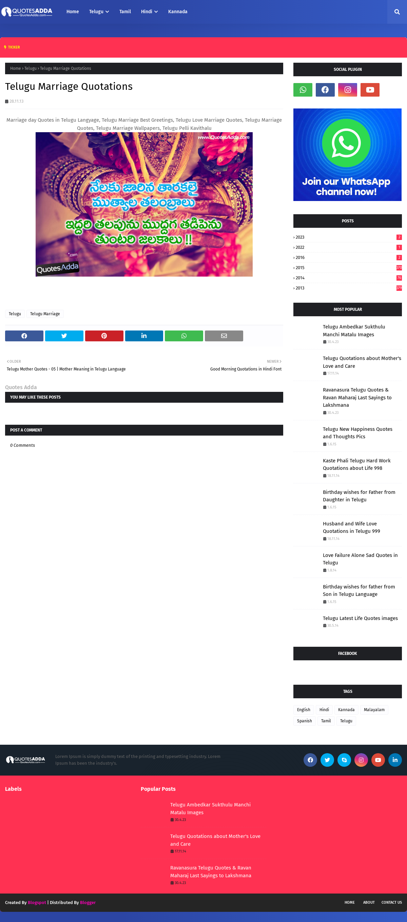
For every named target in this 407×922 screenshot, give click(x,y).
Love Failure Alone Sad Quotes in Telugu (360, 559)
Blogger (88, 902)
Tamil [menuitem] (125, 12)
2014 (349, 277)
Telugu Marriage (45, 314)
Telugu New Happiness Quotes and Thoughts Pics (357, 433)
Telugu (30, 68)
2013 (349, 287)
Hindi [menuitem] (146, 12)
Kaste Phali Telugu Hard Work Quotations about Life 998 (357, 465)
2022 (349, 247)
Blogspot (37, 902)
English (303, 709)
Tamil (326, 721)
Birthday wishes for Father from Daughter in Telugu (359, 496)
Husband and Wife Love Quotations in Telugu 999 (351, 528)
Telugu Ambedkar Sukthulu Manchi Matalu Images (354, 331)
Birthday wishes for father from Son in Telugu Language (359, 591)
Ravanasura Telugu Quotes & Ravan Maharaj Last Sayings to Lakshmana (357, 397)
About (369, 902)
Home (15, 68)
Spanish (304, 721)
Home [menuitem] (72, 12)
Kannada (346, 709)
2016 (349, 257)
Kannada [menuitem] (178, 12)
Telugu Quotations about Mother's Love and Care (362, 362)
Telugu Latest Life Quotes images (360, 618)
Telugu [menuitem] (96, 12)
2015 (349, 267)
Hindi (324, 709)
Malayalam (374, 709)
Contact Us (392, 902)
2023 (349, 237)
